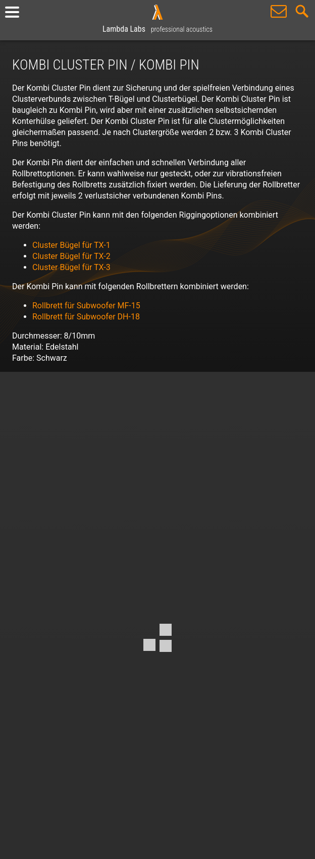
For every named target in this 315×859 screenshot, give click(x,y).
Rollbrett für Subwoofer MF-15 (86, 305)
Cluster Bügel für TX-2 (71, 256)
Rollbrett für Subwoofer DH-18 (86, 316)
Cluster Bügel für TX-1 (71, 245)
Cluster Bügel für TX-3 (71, 267)
